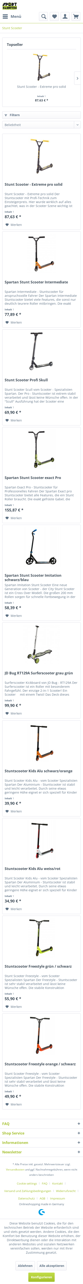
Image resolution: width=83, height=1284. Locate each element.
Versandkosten (15, 1169)
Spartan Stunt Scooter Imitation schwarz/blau (33, 577)
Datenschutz (26, 1198)
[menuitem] (11, 16)
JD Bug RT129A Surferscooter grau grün (39, 673)
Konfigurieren (41, 1277)
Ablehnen (25, 1266)
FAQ (44, 1183)
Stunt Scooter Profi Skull (26, 380)
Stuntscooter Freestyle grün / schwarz (38, 966)
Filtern (12, 115)
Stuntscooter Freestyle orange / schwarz (40, 1064)
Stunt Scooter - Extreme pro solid (41, 87)
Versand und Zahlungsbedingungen (27, 1191)
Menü (12, 16)
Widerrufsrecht (66, 1191)
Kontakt (57, 1183)
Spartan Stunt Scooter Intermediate (36, 282)
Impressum (57, 1198)
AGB (42, 1198)
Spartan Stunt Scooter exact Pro (33, 477)
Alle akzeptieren (51, 1266)
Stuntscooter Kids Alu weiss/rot (32, 868)
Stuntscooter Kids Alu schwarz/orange (38, 771)
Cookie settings (27, 1183)
